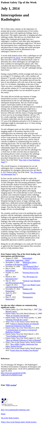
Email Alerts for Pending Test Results (24, 350)
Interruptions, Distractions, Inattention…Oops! (19, 259)
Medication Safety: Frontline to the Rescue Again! (21, 263)
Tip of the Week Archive (10, 418)
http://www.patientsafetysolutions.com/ (15, 410)
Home (3, 414)
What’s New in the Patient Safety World (19, 422)
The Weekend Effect (30, 266)
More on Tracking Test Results (17, 316)
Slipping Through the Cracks (17, 320)
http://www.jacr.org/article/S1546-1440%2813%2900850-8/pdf (13, 374)
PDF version (11, 385)
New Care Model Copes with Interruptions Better (23, 286)
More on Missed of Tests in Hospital (23, 340)
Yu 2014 (16, 58)
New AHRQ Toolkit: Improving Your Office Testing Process (22, 345)
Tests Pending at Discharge (16, 336)
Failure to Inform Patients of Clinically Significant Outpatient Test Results (22, 325)
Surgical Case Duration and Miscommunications (23, 282)
